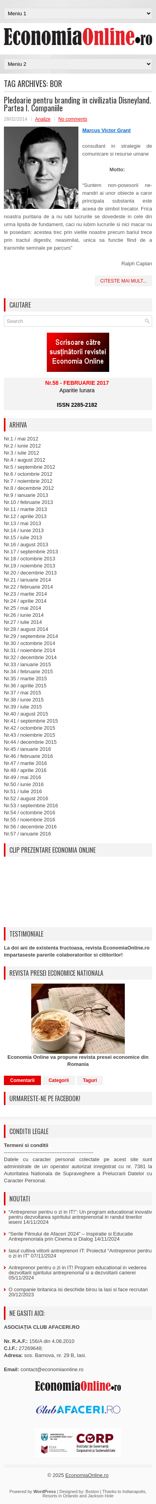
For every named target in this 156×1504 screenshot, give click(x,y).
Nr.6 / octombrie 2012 (28, 474)
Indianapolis (133, 1491)
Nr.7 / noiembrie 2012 (28, 481)
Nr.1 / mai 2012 (21, 439)
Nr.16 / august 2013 (26, 544)
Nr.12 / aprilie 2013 (25, 516)
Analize (42, 119)
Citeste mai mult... (123, 281)
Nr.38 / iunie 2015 (24, 700)
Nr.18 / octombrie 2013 (29, 559)
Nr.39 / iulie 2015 (23, 707)
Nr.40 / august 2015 (26, 714)
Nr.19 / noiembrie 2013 (29, 566)
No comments (72, 119)
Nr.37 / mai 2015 (22, 693)
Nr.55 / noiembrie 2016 (29, 820)
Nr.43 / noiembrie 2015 (29, 735)
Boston (92, 1491)
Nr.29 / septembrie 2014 (31, 636)
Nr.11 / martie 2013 (25, 509)
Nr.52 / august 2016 (26, 798)
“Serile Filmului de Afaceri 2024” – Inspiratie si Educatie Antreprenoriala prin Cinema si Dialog (71, 1236)
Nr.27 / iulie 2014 (23, 622)
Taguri (90, 1080)
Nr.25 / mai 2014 (22, 608)
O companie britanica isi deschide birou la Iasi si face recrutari (78, 1289)
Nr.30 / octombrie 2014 (29, 643)
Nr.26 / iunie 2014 (24, 615)
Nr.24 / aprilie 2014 (25, 601)
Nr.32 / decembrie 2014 (30, 657)
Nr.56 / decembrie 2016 (30, 827)
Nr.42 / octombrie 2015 (29, 728)
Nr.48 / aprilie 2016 (25, 770)
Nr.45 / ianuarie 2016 (27, 749)
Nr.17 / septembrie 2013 (31, 551)
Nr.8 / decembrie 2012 (29, 488)
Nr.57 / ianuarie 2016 (27, 834)
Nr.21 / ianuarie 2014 (27, 580)
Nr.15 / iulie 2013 (23, 537)
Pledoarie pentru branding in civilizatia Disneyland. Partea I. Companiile (77, 104)
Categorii (59, 1080)
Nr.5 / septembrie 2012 (29, 467)
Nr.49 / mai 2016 (22, 777)
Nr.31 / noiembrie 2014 (29, 650)
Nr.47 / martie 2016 (25, 763)
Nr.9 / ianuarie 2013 (26, 495)
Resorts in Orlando (60, 1495)
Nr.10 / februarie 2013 (28, 502)
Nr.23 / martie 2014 (25, 594)
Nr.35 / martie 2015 (25, 678)
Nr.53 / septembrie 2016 (31, 805)
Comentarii (22, 1080)
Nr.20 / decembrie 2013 (30, 573)
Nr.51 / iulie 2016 (23, 791)
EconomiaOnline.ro (87, 1475)
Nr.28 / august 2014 (26, 629)
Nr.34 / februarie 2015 (28, 671)
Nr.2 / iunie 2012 (22, 446)
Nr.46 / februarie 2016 (28, 756)
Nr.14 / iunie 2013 (24, 530)
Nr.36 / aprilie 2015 (25, 686)
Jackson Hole (100, 1495)
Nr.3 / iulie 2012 (21, 453)
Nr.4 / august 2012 (24, 460)
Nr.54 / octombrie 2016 (29, 812)
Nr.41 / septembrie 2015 (31, 721)
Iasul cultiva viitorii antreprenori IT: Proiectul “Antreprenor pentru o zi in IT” (80, 1253)
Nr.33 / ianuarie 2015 (27, 664)
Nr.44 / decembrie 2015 (30, 742)
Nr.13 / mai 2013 (22, 523)
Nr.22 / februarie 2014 (28, 587)
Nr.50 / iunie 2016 (24, 784)
